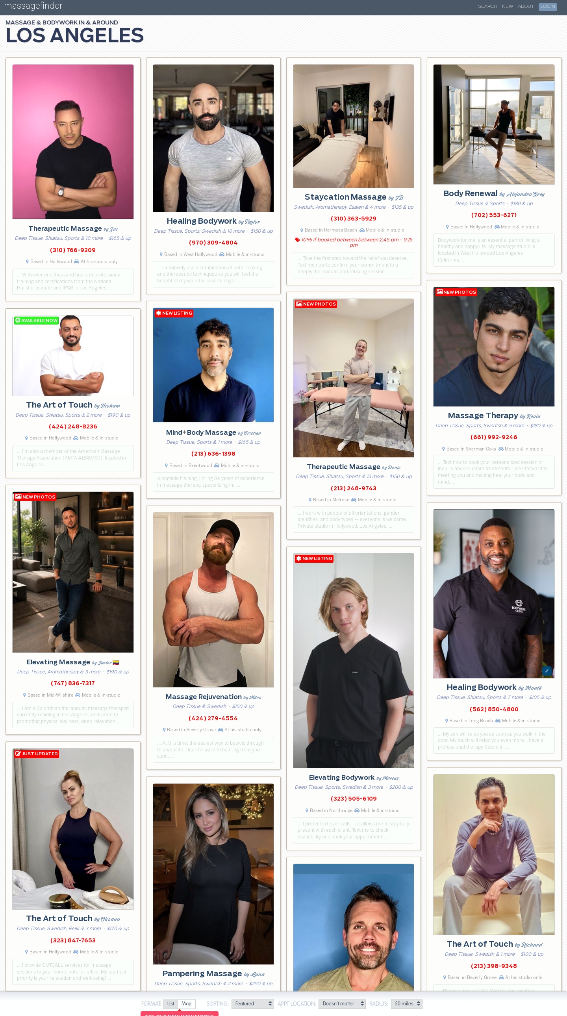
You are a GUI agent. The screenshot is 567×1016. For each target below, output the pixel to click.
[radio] (170, 1004)
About (526, 6)
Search (487, 6)
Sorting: (218, 1004)
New (507, 6)
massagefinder (33, 7)
